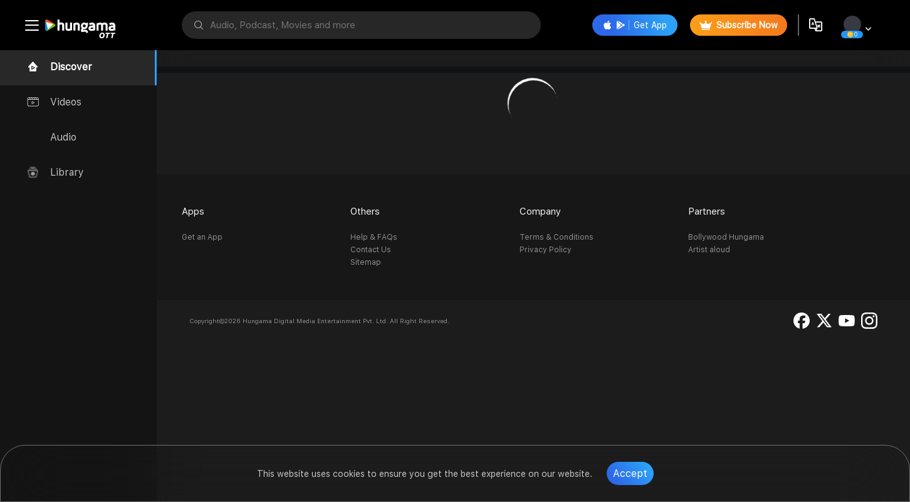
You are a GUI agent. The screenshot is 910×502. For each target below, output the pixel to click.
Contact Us (370, 249)
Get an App (202, 237)
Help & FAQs (373, 237)
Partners (706, 211)
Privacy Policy (546, 249)
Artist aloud (709, 249)
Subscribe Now (738, 25)
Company (540, 211)
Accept (630, 473)
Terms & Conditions (557, 237)
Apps (193, 211)
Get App (635, 25)
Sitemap (365, 262)
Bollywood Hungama (726, 237)
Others (365, 211)
